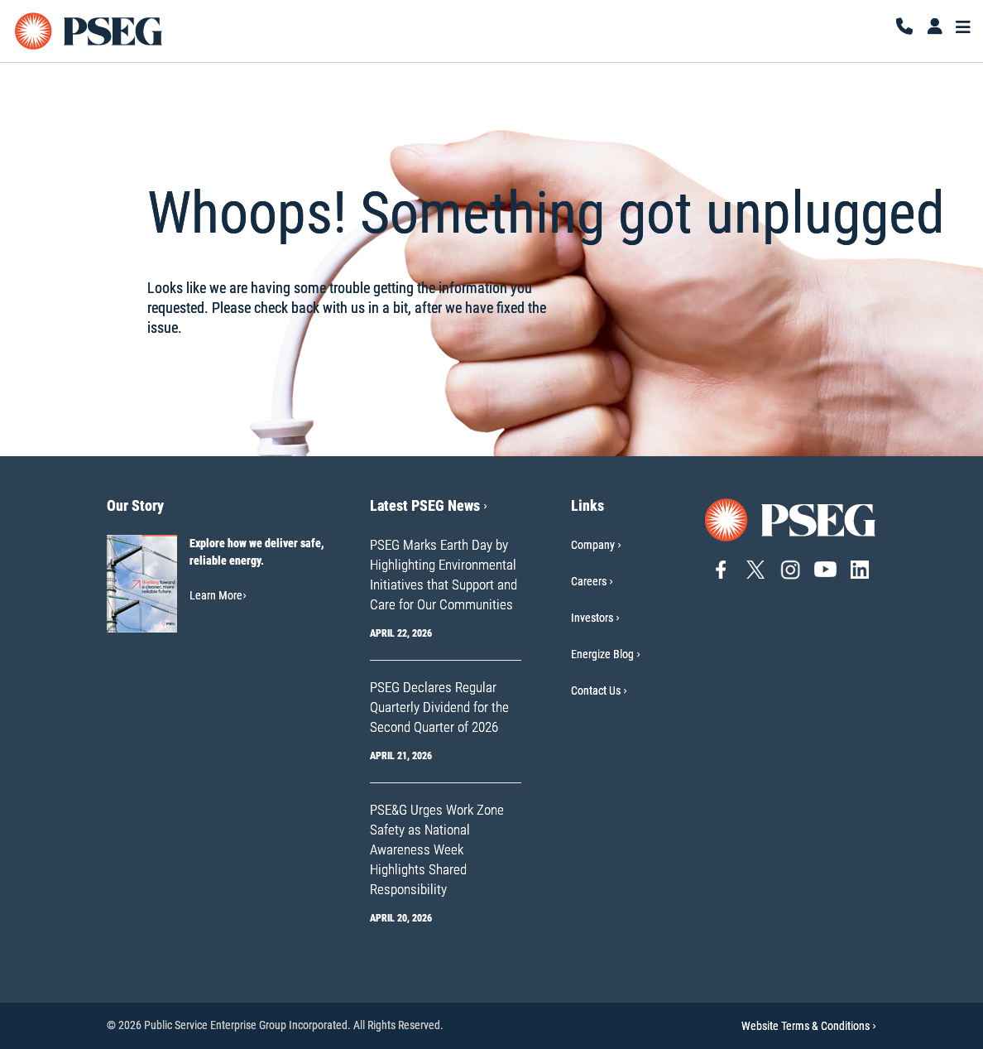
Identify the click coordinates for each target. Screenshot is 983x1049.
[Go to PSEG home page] (791, 519)
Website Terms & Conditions (808, 1025)
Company (593, 544)
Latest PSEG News (428, 505)
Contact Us (596, 690)
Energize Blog (602, 654)
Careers (589, 581)
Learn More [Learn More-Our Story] (218, 595)
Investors (592, 617)
